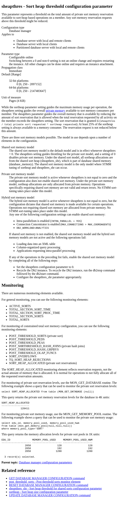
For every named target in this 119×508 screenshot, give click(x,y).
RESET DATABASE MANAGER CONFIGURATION (48, 493)
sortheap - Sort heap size (38, 499)
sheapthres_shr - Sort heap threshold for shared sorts (55, 496)
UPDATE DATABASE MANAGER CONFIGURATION (49, 503)
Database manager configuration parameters (45, 470)
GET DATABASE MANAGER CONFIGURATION (47, 486)
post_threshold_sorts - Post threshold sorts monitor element (44, 489)
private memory (55, 110)
